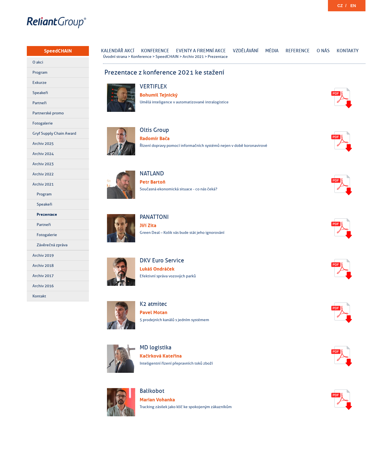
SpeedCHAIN (58, 51)
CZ (340, 5)
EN (353, 5)
